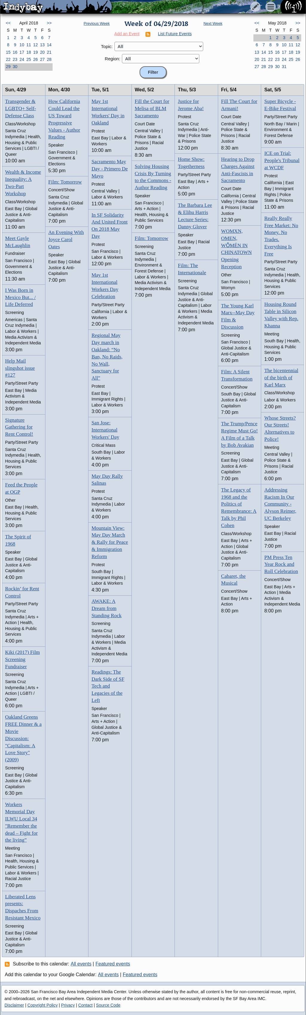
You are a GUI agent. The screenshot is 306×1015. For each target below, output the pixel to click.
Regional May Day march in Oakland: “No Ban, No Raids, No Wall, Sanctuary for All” (107, 356)
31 (284, 66)
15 (8, 52)
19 (35, 52)
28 (49, 59)
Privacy (68, 1005)
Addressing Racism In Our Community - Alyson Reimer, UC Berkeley (280, 504)
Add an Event (127, 33)
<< (8, 23)
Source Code (108, 1005)
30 (15, 66)
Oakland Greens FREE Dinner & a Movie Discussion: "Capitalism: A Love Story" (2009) (23, 738)
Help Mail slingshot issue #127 (20, 368)
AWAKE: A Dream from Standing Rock (106, 608)
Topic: (107, 46)
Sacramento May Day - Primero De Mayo (109, 169)
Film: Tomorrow (65, 182)
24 (21, 59)
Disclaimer (14, 1005)
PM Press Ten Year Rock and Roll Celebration (281, 565)
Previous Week (97, 23)
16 (15, 52)
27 (42, 59)
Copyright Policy (42, 1005)
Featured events (113, 963)
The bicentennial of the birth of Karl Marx (281, 378)
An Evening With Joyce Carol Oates (66, 239)
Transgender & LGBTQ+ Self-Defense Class (20, 108)
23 (15, 59)
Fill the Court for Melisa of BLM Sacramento (152, 108)
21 (49, 52)
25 (28, 59)
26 (35, 59)
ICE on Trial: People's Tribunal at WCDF (281, 160)
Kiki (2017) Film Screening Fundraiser (22, 659)
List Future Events (175, 33)
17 (21, 52)
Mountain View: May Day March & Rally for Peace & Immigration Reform (109, 542)
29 (8, 66)
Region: (112, 58)
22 (8, 59)
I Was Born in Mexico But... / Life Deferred (20, 297)
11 (28, 44)
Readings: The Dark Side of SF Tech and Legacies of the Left (107, 686)
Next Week (213, 23)
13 (42, 44)
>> (49, 23)
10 (21, 44)
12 (35, 44)
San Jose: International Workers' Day (105, 430)
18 (28, 52)
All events (81, 963)
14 (49, 44)
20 (42, 52)
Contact (85, 1005)
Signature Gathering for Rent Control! (19, 427)
